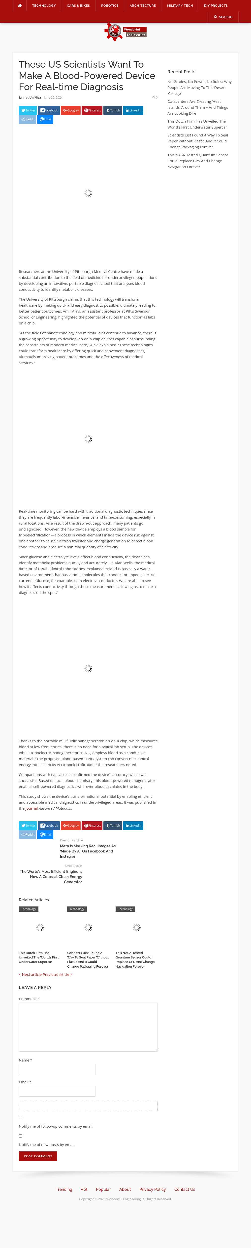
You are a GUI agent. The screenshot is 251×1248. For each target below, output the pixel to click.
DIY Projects (216, 5)
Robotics (110, 5)
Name (25, 1060)
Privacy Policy (152, 1189)
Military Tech (180, 5)
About (125, 1189)
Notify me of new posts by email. (47, 1144)
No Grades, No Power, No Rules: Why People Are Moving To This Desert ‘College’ (199, 87)
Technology (44, 5)
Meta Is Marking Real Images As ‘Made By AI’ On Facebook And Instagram (88, 851)
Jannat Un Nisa (30, 97)
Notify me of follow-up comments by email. (56, 1126)
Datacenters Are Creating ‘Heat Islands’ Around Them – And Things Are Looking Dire (197, 107)
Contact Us (184, 1189)
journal (32, 808)
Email (25, 1081)
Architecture (143, 5)
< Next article (30, 974)
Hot (84, 1189)
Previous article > (57, 974)
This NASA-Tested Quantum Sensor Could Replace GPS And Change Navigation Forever (197, 160)
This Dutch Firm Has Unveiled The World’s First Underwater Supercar (39, 957)
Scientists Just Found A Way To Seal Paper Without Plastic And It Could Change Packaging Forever (197, 141)
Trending (64, 1189)
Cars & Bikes (78, 5)
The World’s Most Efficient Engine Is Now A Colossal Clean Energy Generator (51, 876)
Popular (103, 1189)
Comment (29, 998)
